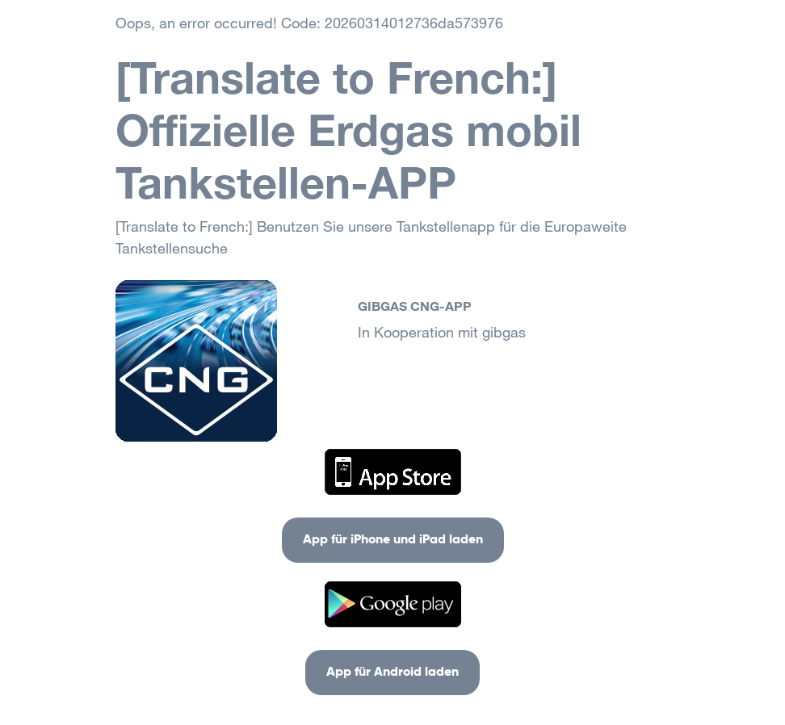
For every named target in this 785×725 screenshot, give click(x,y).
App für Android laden (392, 672)
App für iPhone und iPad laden (393, 540)
